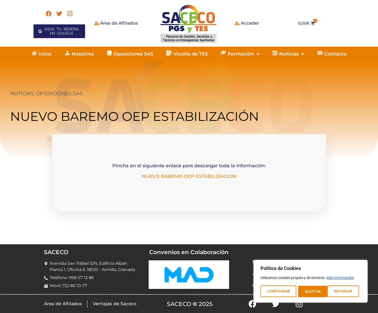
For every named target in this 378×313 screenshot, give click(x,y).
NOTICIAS (22, 93)
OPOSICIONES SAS (59, 93)
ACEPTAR (346, 291)
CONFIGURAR (278, 291)
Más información (340, 278)
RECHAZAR (314, 291)
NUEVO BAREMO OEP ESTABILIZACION (189, 176)
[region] (310, 282)
